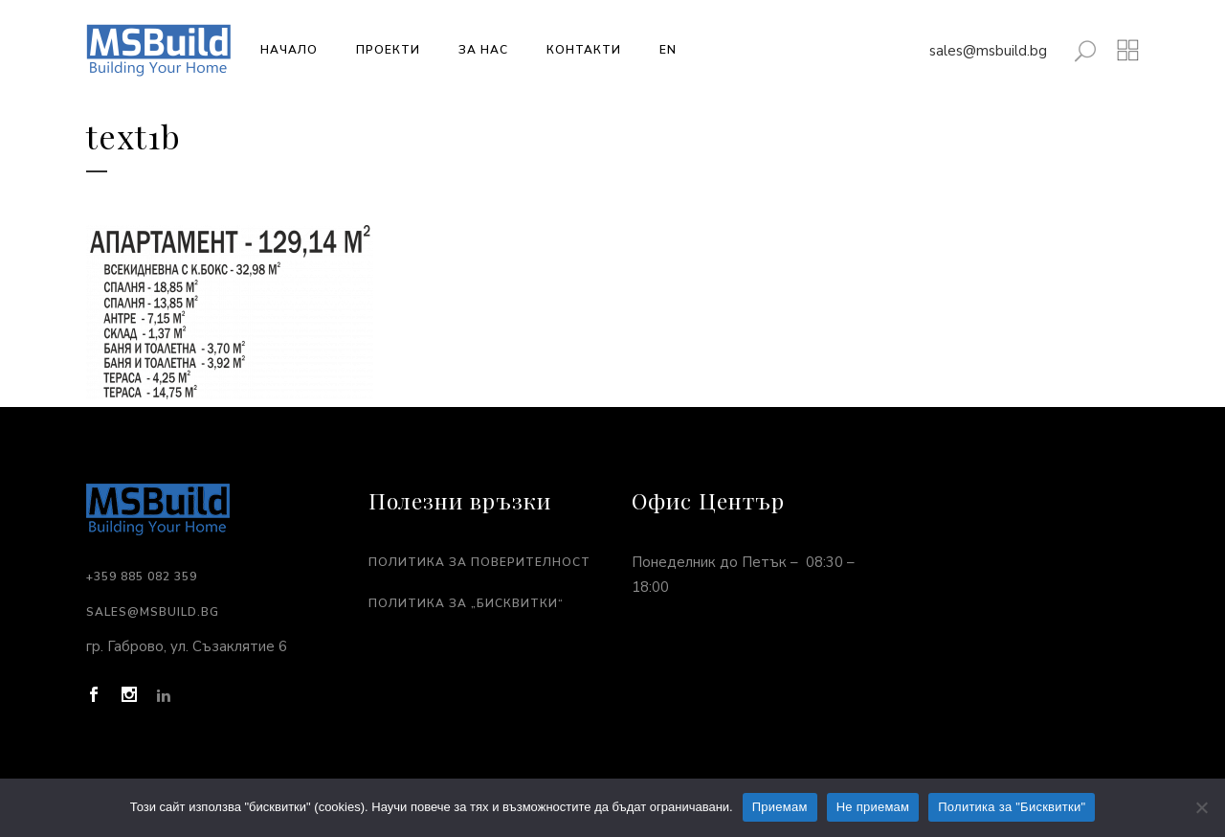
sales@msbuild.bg (988, 50)
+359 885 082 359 (141, 576)
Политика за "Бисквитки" (1011, 807)
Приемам (780, 807)
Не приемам (873, 807)
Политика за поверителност (479, 562)
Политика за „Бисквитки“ (466, 603)
